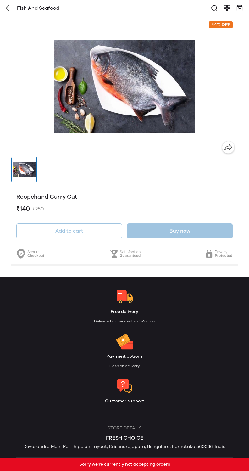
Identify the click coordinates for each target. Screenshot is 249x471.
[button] (24, 169)
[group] (124, 86)
